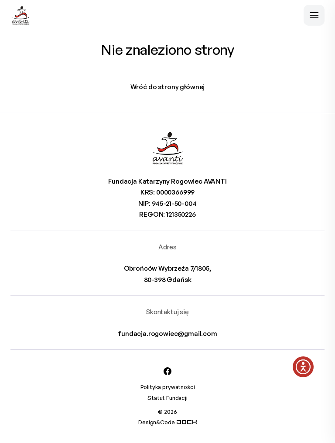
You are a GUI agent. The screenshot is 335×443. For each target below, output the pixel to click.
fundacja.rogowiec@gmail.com (167, 333)
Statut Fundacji (167, 397)
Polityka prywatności (167, 386)
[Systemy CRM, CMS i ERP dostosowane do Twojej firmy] (187, 422)
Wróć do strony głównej (167, 87)
